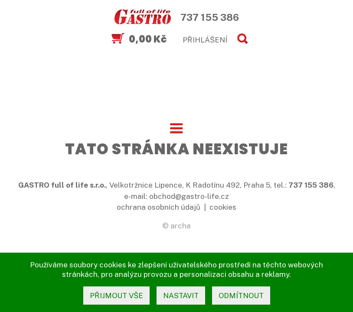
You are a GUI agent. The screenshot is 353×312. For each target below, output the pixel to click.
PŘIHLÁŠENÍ (205, 40)
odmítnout (241, 295)
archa (180, 225)
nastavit (181, 295)
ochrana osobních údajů (158, 207)
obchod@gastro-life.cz (189, 196)
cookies (222, 207)
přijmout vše (116, 295)
